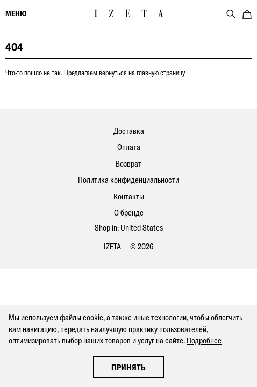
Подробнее (204, 340)
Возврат (128, 164)
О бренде (129, 212)
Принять (128, 367)
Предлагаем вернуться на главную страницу (124, 72)
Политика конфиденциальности (128, 180)
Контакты (128, 196)
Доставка (128, 131)
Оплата (128, 147)
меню (15, 13)
